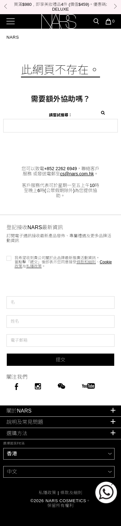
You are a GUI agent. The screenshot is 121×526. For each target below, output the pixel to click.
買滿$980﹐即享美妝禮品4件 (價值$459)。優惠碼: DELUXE (60, 7)
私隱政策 (34, 266)
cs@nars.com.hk (77, 173)
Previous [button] (5, 6)
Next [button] (115, 6)
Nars (12, 37)
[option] (60, 7)
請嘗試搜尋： (60, 115)
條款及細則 (71, 492)
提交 (60, 359)
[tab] (60, 411)
